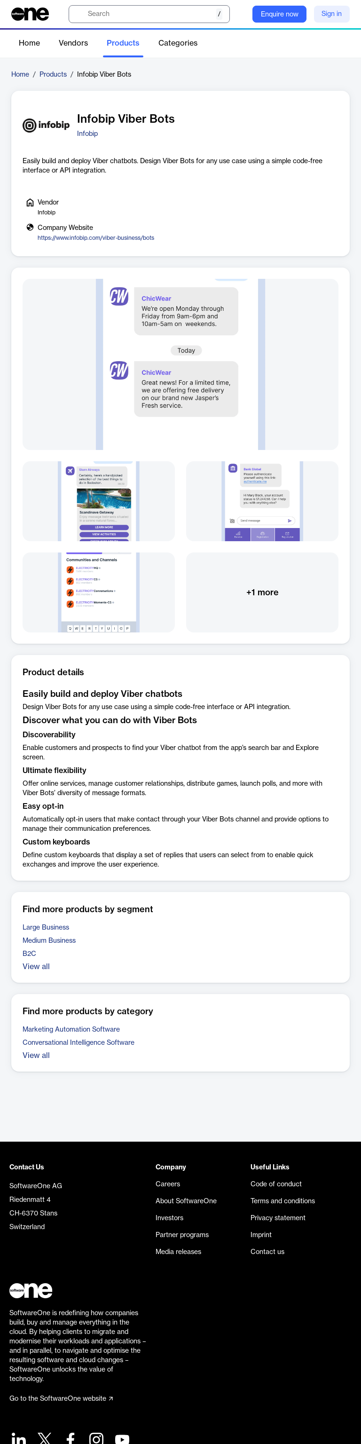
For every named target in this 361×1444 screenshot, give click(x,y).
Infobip (87, 134)
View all (36, 967)
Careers (168, 1184)
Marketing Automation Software (71, 1029)
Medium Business (49, 941)
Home (29, 43)
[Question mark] (239, 14)
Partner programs (182, 1235)
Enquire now (279, 14)
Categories (177, 43)
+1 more (262, 592)
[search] (149, 14)
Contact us (267, 1252)
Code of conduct (276, 1184)
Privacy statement (278, 1218)
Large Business (46, 927)
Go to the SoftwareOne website (61, 1399)
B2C (29, 954)
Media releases (178, 1252)
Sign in (332, 14)
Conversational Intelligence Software (78, 1043)
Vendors (73, 43)
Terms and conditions (283, 1201)
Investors (169, 1218)
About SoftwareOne (186, 1201)
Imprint (261, 1235)
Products (123, 43)
